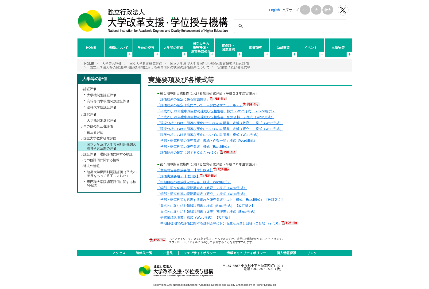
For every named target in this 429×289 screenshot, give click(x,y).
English (274, 10)
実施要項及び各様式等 (233, 67)
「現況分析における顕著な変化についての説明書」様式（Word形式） (208, 135)
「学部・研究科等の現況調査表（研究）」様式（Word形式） (202, 194)
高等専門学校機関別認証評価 (108, 101)
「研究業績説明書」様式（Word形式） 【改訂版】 (196, 217)
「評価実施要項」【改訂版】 (178, 176)
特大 (328, 10)
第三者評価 (95, 132)
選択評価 (90, 114)
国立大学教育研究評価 (145, 63)
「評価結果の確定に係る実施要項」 (183, 99)
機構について (118, 47)
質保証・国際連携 (228, 47)
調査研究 (255, 47)
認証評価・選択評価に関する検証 (108, 154)
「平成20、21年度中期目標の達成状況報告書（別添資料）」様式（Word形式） (215, 117)
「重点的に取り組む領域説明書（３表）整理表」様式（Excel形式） (207, 211)
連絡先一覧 (144, 253)
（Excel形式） (264, 111)
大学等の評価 (173, 47)
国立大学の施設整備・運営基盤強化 (201, 47)
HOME (91, 47)
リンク (312, 253)
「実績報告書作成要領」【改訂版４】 (185, 170)
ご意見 (168, 253)
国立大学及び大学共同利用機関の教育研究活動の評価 (209, 63)
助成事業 (283, 47)
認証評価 (90, 89)
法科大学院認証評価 (101, 107)
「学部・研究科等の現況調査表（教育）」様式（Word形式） (202, 188)
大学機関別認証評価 (101, 95)
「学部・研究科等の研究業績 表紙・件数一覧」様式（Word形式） (207, 140)
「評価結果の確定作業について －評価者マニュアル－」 (200, 105)
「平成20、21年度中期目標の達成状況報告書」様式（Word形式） (205, 111)
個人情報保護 (287, 253)
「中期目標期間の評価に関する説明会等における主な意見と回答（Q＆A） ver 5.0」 (219, 223)
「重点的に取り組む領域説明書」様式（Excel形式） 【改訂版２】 (206, 206)
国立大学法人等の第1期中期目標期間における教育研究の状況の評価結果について (150, 67)
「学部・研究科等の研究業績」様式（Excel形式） (194, 146)
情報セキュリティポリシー (247, 253)
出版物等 (338, 47)
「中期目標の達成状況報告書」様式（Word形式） (194, 182)
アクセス (119, 253)
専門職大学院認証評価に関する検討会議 (111, 183)
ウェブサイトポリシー (200, 253)
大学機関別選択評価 (101, 120)
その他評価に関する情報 (101, 160)
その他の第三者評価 (98, 126)
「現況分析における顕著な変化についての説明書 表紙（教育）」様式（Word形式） (220, 123)
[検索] (289, 26)
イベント (310, 47)
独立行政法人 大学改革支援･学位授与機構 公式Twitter (343, 10)
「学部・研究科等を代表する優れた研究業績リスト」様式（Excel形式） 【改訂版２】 (220, 200)
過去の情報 (91, 166)
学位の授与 (146, 47)
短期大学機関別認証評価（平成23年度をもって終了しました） (112, 174)
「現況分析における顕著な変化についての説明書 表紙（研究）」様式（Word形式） (220, 129)
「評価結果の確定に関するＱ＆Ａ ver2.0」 (188, 152)
